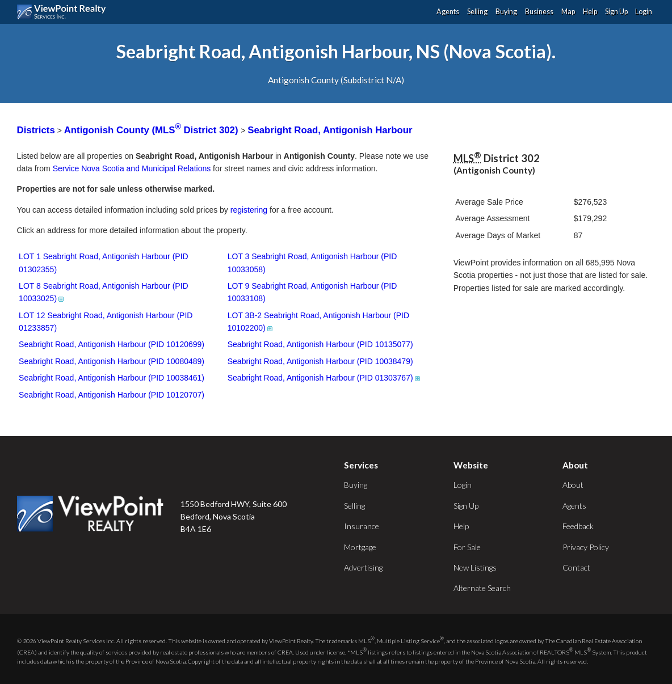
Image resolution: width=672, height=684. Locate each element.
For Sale (467, 547)
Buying (506, 11)
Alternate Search (482, 588)
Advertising (363, 567)
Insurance (361, 526)
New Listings (475, 567)
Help (590, 11)
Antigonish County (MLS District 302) (152, 130)
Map (568, 11)
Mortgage (360, 547)
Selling (477, 11)
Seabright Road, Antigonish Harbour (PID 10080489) (111, 361)
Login (643, 11)
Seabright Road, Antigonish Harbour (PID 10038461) (111, 377)
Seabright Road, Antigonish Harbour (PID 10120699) (111, 344)
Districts (36, 130)
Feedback (578, 526)
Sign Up (616, 11)
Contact (576, 567)
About (572, 484)
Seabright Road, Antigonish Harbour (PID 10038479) (320, 361)
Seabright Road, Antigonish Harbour (329, 130)
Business (539, 11)
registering (248, 209)
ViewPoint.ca (64, 12)
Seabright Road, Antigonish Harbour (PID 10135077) (320, 344)
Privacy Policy (585, 547)
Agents (447, 11)
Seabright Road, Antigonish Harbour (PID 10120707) (111, 394)
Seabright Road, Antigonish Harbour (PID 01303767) (325, 377)
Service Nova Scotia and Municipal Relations (132, 168)
